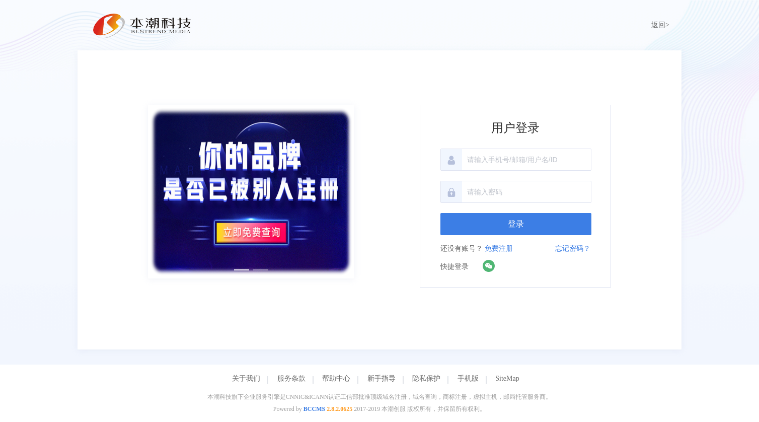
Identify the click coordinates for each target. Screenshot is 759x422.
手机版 (468, 378)
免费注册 (499, 248)
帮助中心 (336, 378)
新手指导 (381, 378)
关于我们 (246, 378)
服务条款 (291, 378)
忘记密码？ (572, 248)
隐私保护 (426, 378)
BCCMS (314, 408)
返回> (660, 25)
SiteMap (507, 378)
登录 (516, 224)
